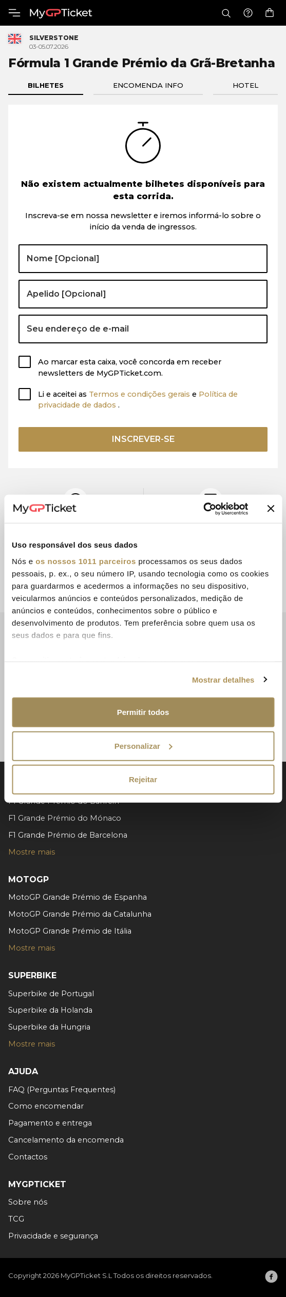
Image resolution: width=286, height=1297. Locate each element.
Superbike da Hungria (49, 1027)
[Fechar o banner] (270, 508)
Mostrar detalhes (223, 679)
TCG (16, 1219)
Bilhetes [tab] (46, 85)
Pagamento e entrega (50, 1123)
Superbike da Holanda (50, 1010)
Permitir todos (143, 712)
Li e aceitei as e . (138, 400)
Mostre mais (31, 852)
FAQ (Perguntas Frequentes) (62, 1089)
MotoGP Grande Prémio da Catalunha (79, 914)
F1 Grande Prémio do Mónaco (64, 818)
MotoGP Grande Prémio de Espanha (77, 897)
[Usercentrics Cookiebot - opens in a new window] (203, 508)
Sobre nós (27, 1202)
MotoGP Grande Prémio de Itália (69, 931)
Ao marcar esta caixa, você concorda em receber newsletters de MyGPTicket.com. (129, 367)
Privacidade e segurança (53, 1236)
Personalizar (144, 745)
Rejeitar (143, 779)
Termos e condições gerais (140, 394)
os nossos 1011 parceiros (85, 560)
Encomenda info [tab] (148, 85)
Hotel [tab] (245, 85)
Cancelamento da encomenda (66, 1140)
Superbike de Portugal (51, 993)
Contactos (27, 1157)
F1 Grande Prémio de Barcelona (67, 835)
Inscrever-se (143, 439)
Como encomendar (46, 1106)
